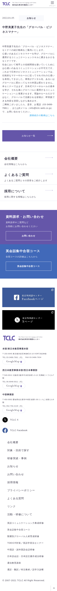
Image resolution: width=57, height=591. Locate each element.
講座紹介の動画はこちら (42, 115)
